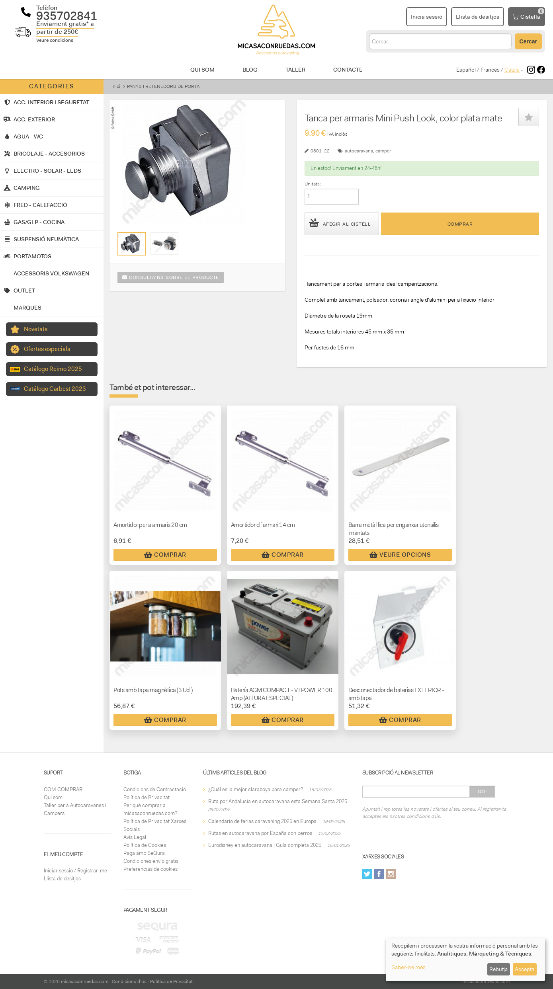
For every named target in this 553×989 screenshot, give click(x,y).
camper (383, 151)
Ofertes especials (47, 349)
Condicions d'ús (129, 981)
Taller (295, 69)
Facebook (379, 874)
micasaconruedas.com (84, 981)
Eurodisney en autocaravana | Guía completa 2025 (264, 845)
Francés (490, 69)
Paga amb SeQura (144, 853)
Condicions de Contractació (154, 789)
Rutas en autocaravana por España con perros (260, 833)
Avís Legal (134, 837)
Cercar (528, 41)
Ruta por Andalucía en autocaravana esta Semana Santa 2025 (277, 801)
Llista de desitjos (62, 878)
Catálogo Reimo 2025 (53, 369)
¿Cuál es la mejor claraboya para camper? (255, 789)
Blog (250, 69)
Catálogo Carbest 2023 (55, 389)
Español (466, 69)
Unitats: (313, 184)
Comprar (460, 224)
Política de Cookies (144, 845)
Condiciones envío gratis (150, 861)
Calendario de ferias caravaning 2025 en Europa (262, 821)
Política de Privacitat (146, 797)
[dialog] (465, 959)
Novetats (35, 329)
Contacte (348, 69)
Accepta (524, 969)
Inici (115, 86)
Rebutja (498, 969)
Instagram (391, 874)
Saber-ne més (408, 967)
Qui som (202, 69)
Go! (482, 791)
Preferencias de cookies (150, 869)
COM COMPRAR (63, 789)
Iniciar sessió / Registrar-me (75, 870)
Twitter (367, 874)
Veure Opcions (400, 555)
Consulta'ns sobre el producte (170, 277)
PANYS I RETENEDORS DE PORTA (163, 86)
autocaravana (359, 151)
